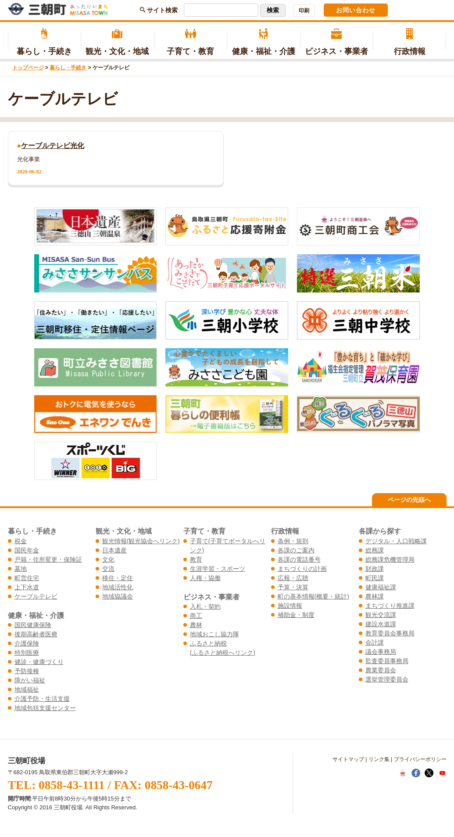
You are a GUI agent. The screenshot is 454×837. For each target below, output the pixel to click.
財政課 (374, 568)
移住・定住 (117, 577)
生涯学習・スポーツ (217, 568)
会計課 (374, 642)
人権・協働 (205, 577)
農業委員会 (380, 670)
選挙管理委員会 (386, 679)
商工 (196, 615)
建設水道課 (380, 624)
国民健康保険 (32, 624)
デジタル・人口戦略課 (396, 541)
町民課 (374, 577)
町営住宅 (26, 577)
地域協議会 (117, 596)
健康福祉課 (380, 587)
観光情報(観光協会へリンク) (141, 541)
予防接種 (26, 671)
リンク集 (379, 759)
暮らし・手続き (44, 42)
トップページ (28, 68)
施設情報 (290, 605)
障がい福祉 (29, 680)
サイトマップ (348, 759)
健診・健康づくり (39, 661)
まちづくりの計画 (302, 568)
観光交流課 (380, 614)
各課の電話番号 (299, 559)
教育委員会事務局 (390, 633)
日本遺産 (114, 550)
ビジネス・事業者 (336, 42)
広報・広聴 (293, 577)
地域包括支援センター (45, 707)
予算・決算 (293, 587)
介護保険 (26, 643)
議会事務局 (380, 651)
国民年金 (26, 550)
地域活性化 (117, 587)
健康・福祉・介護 (263, 42)
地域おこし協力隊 (214, 634)
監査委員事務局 (386, 660)
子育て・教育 (190, 42)
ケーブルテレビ (35, 596)
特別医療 (26, 652)
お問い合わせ (355, 10)
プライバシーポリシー (420, 759)
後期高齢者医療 (35, 634)
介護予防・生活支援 (42, 698)
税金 (20, 541)
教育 (196, 559)
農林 (196, 624)
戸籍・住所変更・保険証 (48, 559)
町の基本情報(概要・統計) (313, 596)
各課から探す (380, 531)
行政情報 (409, 42)
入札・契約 (205, 606)
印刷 (304, 10)
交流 (108, 568)
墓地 (20, 568)
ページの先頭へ (409, 499)
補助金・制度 (296, 614)
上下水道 (26, 587)
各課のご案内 (296, 550)
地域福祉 (26, 689)
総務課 (374, 550)
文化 (108, 559)
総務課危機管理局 (390, 559)
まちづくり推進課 (390, 605)
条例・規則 (293, 541)
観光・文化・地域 (117, 42)
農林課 (374, 596)
